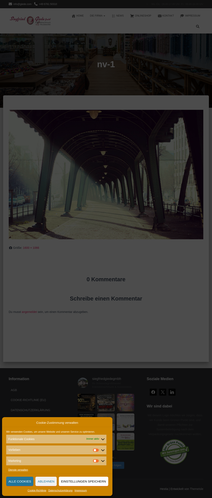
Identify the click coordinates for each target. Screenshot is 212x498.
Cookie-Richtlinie (37, 490)
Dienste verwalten (18, 469)
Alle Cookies (19, 481)
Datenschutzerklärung (60, 490)
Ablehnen (46, 481)
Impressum (81, 490)
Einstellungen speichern (83, 481)
